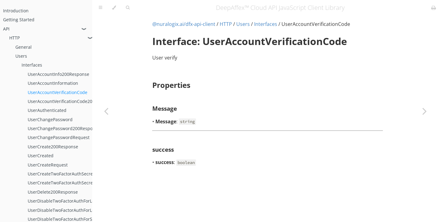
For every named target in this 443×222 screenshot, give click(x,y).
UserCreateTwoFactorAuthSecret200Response (75, 174)
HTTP (14, 38)
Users (21, 56)
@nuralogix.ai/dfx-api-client (183, 24)
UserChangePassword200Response (64, 128)
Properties (171, 85)
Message (164, 108)
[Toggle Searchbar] (127, 7)
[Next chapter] (424, 111)
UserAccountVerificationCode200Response (71, 101)
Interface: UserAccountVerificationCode (249, 41)
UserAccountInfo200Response (58, 74)
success (163, 149)
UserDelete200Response (53, 192)
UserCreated (41, 155)
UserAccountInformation (53, 83)
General (23, 47)
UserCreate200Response (53, 147)
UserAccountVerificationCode (57, 92)
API (6, 29)
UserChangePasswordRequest (59, 137)
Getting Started (18, 20)
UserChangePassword (50, 119)
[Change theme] (114, 7)
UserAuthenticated (47, 110)
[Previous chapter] (106, 111)
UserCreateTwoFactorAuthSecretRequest (69, 183)
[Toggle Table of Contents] (100, 7)
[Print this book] (433, 7)
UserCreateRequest (48, 165)
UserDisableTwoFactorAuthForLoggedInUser (73, 201)
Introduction (16, 11)
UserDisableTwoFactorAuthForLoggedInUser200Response (87, 210)
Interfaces (32, 65)
